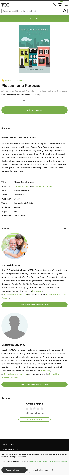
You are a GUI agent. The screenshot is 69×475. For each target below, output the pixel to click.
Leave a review (34, 419)
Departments (8, 449)
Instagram (37, 290)
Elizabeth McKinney (30, 94)
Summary (6, 128)
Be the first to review (15, 80)
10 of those (9, 5)
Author (5, 228)
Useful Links (7, 444)
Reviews (5, 397)
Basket (61, 3)
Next (67, 18)
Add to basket (34, 110)
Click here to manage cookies (55, 461)
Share (24, 99)
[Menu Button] (66, 5)
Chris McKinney (8, 94)
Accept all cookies (14, 469)
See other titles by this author (34, 304)
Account (54, 4)
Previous (1, 18)
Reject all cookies (40, 469)
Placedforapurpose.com (15, 294)
